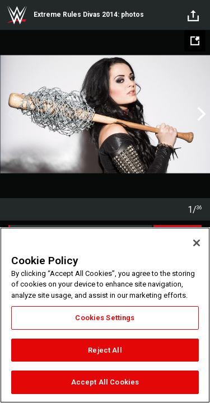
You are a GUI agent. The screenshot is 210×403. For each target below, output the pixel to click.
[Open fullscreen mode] (195, 40)
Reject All (105, 350)
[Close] (196, 243)
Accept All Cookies (105, 382)
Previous (10, 114)
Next (200, 114)
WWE (17, 15)
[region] (105, 315)
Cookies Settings (104, 317)
